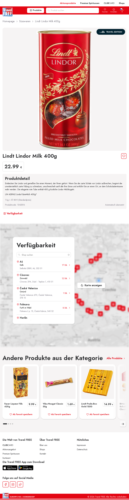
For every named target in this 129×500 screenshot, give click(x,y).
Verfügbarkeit (13, 213)
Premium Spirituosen (89, 3)
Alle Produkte (116, 358)
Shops (122, 3)
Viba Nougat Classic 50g (59, 409)
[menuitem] (122, 10)
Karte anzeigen (91, 285)
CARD (109, 3)
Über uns (43, 445)
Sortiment (6, 458)
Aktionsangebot (9, 449)
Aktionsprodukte (68, 3)
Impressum (81, 445)
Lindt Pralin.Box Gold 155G (97, 409)
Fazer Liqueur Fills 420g (21, 409)
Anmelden (113, 10)
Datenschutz (82, 449)
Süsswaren (26, 21)
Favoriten (105, 10)
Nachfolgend (123, 424)
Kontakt (43, 453)
